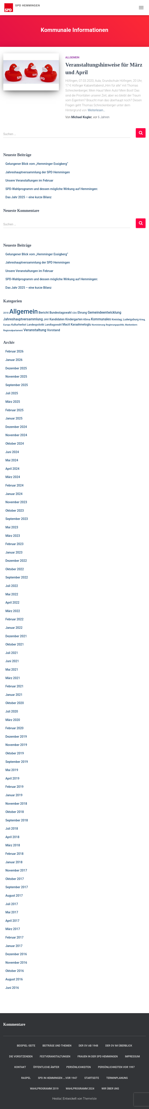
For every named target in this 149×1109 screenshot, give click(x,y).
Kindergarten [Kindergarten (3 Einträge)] (74, 319)
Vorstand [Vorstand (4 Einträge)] (53, 330)
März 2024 (12, 477)
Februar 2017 (14, 937)
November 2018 (16, 803)
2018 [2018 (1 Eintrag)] (5, 312)
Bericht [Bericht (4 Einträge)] (44, 313)
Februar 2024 (14, 485)
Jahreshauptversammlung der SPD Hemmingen (37, 172)
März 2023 (12, 535)
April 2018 (12, 837)
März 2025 (12, 401)
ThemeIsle (90, 1098)
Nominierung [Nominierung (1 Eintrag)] (98, 324)
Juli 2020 (11, 711)
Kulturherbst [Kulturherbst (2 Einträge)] (18, 324)
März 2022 (12, 611)
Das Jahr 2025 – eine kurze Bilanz (28, 197)
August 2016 (14, 979)
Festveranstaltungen (55, 1056)
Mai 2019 (11, 770)
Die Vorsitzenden (20, 1056)
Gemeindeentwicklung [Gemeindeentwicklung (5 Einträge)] (104, 313)
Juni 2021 (12, 661)
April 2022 (12, 602)
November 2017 (16, 870)
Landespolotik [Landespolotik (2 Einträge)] (35, 324)
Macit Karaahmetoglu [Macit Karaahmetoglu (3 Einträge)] (76, 324)
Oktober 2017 (14, 879)
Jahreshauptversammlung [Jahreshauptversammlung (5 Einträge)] (23, 319)
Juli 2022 (11, 586)
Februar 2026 (14, 351)
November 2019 (16, 745)
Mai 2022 (11, 594)
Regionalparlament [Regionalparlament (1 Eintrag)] (13, 330)
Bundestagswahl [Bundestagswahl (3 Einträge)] (60, 312)
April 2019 (12, 778)
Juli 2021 (11, 653)
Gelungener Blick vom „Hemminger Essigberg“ (36, 163)
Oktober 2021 (14, 644)
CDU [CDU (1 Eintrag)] (74, 312)
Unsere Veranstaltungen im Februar (29, 180)
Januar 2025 (14, 418)
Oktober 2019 (14, 753)
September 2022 (16, 577)
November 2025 (16, 376)
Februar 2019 (14, 786)
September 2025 (16, 385)
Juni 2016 (12, 987)
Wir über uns (110, 1088)
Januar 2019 (14, 795)
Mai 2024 (11, 460)
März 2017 (12, 929)
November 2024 (16, 435)
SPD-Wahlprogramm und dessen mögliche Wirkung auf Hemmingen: (51, 189)
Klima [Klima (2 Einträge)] (86, 319)
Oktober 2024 (14, 443)
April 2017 (12, 920)
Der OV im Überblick (118, 1045)
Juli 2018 (11, 828)
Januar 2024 (14, 494)
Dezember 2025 (16, 368)
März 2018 (12, 845)
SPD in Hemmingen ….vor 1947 (57, 1078)
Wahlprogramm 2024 (80, 1088)
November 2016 (16, 962)
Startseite (91, 1078)
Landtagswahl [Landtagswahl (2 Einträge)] (53, 324)
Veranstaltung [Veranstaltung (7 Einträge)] (34, 330)
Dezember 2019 (16, 736)
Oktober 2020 (14, 703)
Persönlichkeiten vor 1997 (116, 1067)
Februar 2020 (14, 728)
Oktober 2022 (14, 569)
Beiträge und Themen (56, 1045)
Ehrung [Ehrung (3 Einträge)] (82, 312)
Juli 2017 (11, 904)
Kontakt (20, 1067)
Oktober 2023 (14, 510)
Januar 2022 (14, 627)
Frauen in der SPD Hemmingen (98, 1056)
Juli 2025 (11, 393)
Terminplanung (117, 1078)
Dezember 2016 (16, 954)
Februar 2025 (14, 410)
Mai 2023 (11, 527)
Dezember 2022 (16, 560)
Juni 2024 (12, 452)
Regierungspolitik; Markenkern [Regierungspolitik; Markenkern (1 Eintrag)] (121, 324)
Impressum (132, 1056)
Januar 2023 (14, 552)
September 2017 (16, 887)
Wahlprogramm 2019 (44, 1088)
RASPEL (26, 1078)
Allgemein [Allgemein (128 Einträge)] (23, 311)
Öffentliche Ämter (46, 1067)
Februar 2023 (14, 544)
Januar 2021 (14, 694)
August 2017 (14, 895)
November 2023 (16, 502)
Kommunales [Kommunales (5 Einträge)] (101, 319)
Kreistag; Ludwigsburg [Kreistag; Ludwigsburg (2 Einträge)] (125, 319)
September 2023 (16, 519)
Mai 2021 (11, 669)
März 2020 (12, 720)
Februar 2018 (14, 853)
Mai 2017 (11, 912)
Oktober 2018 (14, 812)
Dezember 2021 (16, 636)
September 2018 (16, 820)
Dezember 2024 (16, 427)
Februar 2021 (14, 686)
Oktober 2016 (14, 971)
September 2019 (16, 761)
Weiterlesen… (96, 110)
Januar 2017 (14, 946)
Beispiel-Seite (26, 1045)
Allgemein (72, 57)
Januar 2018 (14, 862)
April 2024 (12, 468)
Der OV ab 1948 (88, 1045)
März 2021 (12, 678)
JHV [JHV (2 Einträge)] (46, 319)
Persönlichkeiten (78, 1067)
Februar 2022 (14, 619)
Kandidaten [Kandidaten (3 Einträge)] (57, 319)
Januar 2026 (14, 360)
